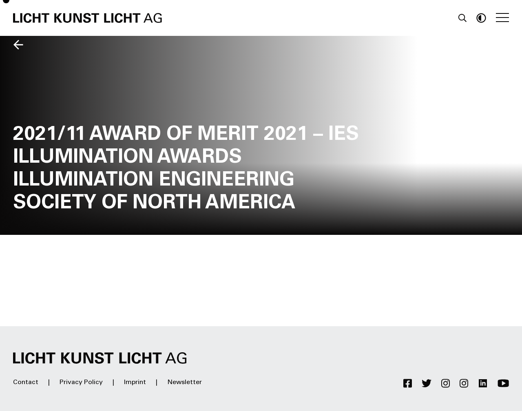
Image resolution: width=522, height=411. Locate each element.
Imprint (135, 382)
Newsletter (184, 382)
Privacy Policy (81, 382)
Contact (25, 382)
